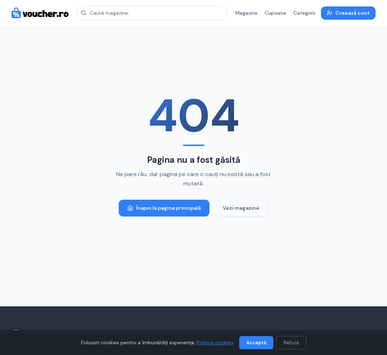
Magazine (246, 13)
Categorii (304, 13)
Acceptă (256, 343)
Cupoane (275, 13)
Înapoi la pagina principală (164, 208)
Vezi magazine (241, 208)
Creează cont (348, 13)
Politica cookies (215, 342)
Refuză (291, 343)
